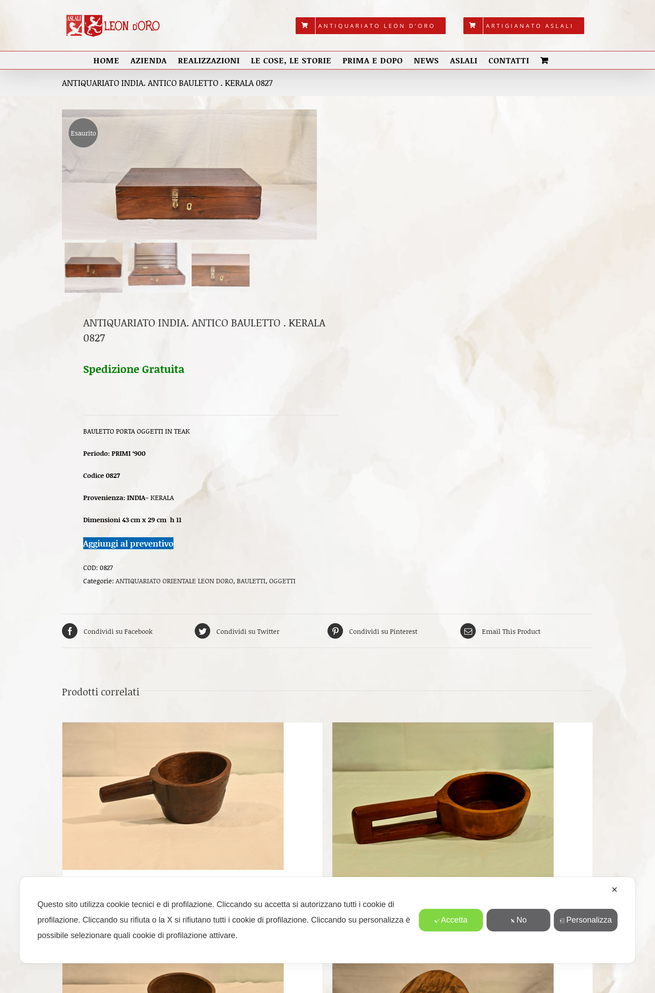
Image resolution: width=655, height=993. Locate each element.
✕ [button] (614, 889)
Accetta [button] (450, 919)
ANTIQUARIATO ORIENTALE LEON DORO (174, 581)
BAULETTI (251, 581)
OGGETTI (282, 581)
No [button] (518, 919)
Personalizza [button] (585, 919)
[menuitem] (371, 25)
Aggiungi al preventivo (128, 543)
